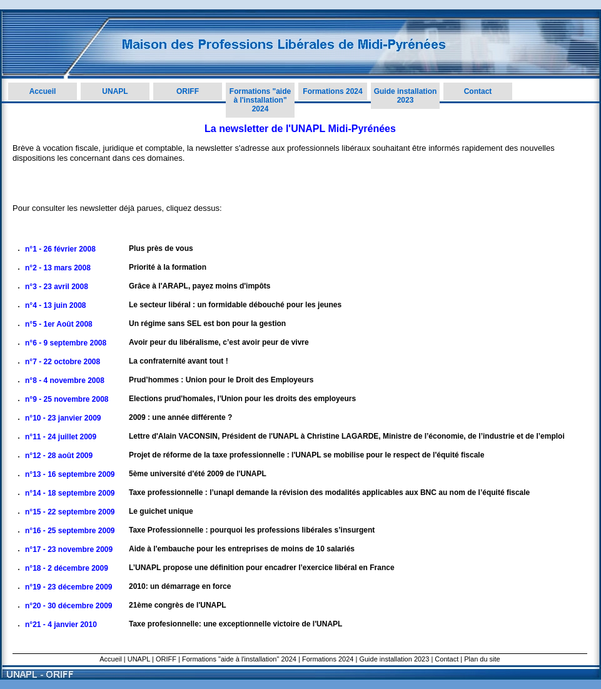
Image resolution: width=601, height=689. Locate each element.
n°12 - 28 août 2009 (59, 455)
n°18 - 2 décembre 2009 (66, 568)
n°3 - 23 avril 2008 (56, 286)
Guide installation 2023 (405, 96)
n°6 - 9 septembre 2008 (65, 343)
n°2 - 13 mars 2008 (58, 267)
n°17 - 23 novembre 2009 (69, 549)
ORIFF (187, 91)
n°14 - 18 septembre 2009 (70, 493)
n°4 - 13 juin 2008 (55, 305)
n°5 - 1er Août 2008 (59, 324)
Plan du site (482, 659)
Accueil (42, 91)
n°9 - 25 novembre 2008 (67, 399)
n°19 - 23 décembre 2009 (69, 587)
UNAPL (115, 91)
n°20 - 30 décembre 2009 (69, 605)
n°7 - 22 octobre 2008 (62, 361)
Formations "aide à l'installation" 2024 (260, 100)
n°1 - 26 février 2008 (60, 249)
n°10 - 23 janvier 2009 (63, 418)
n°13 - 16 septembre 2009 (70, 474)
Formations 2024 (332, 91)
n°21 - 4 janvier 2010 (61, 624)
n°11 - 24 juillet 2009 (60, 436)
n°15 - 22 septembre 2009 (70, 512)
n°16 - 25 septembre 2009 (70, 530)
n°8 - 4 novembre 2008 (64, 380)
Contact (478, 91)
